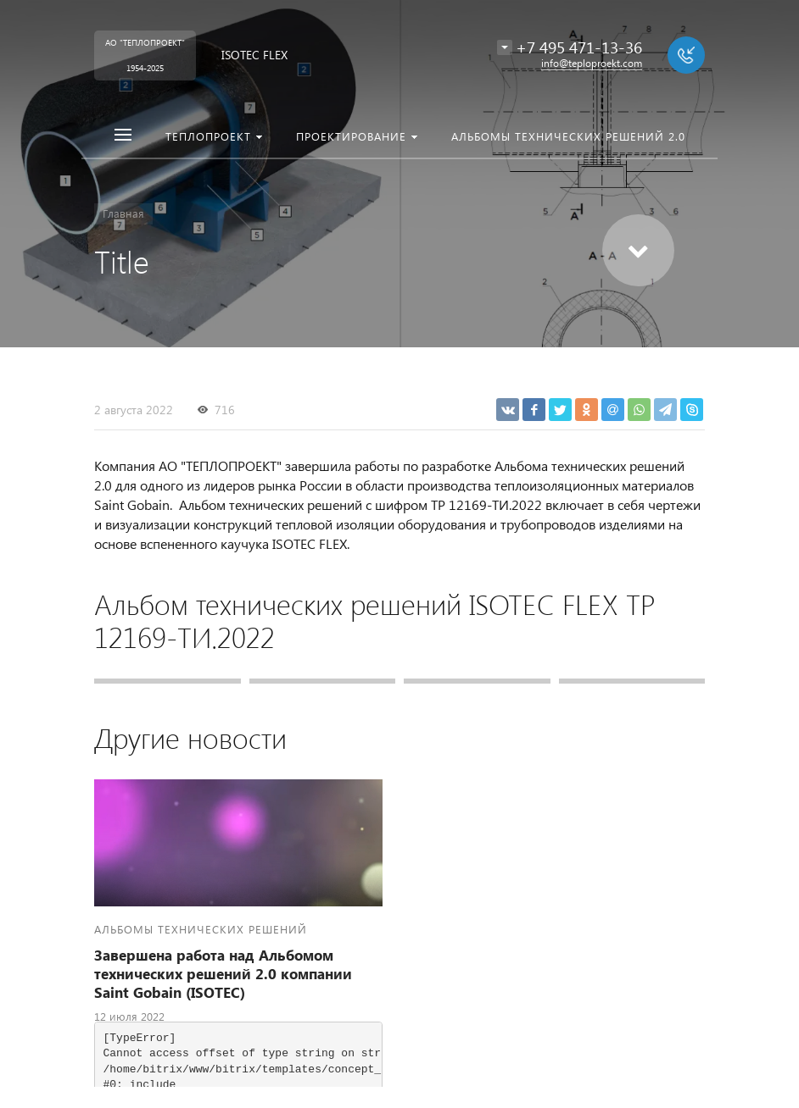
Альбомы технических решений (200, 928)
